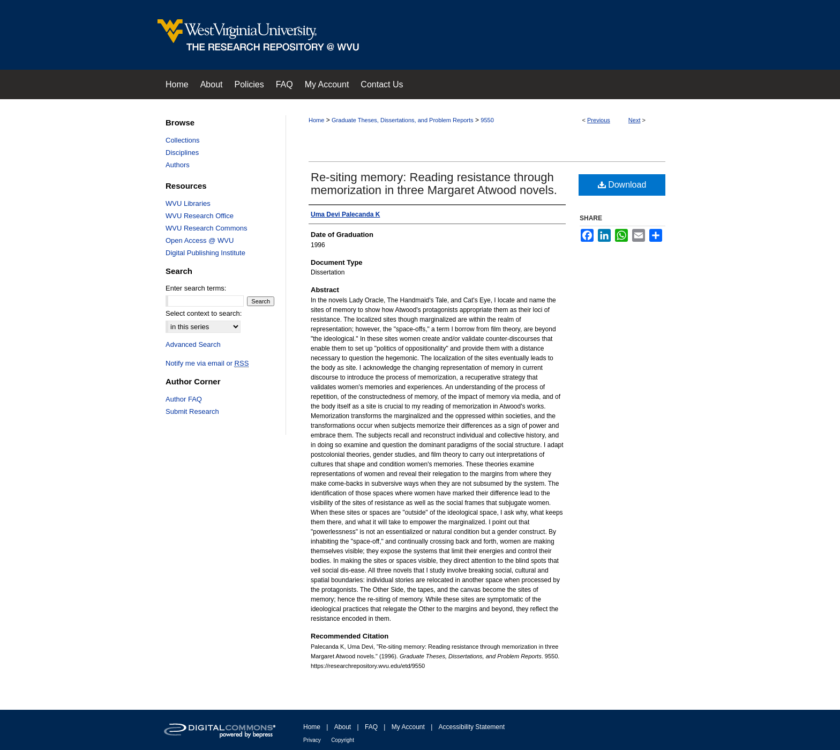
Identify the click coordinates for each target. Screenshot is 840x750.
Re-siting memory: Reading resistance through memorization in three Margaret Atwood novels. (434, 183)
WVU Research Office (200, 216)
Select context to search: (204, 313)
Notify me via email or (207, 363)
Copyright (342, 740)
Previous (598, 120)
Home (316, 120)
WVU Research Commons (206, 228)
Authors (178, 165)
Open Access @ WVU (200, 240)
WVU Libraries (188, 203)
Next (634, 120)
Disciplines (182, 152)
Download (622, 184)
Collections (183, 140)
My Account (408, 727)
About (342, 727)
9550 (487, 120)
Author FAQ (184, 399)
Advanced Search (193, 344)
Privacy (312, 740)
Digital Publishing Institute (205, 253)
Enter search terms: (196, 288)
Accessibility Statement (472, 727)
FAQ (371, 727)
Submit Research (192, 411)
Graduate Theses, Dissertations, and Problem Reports (403, 120)
